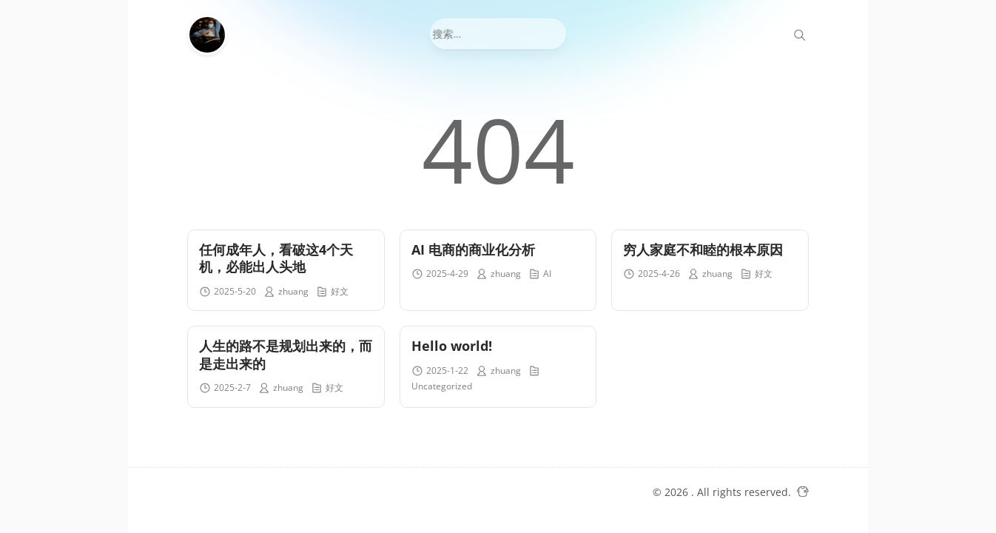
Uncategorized (441, 386)
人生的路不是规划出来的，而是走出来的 (285, 354)
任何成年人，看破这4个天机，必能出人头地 (276, 258)
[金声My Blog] (211, 35)
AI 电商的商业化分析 (473, 249)
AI (547, 273)
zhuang (293, 291)
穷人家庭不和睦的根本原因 (703, 249)
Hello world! (451, 346)
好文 (340, 291)
